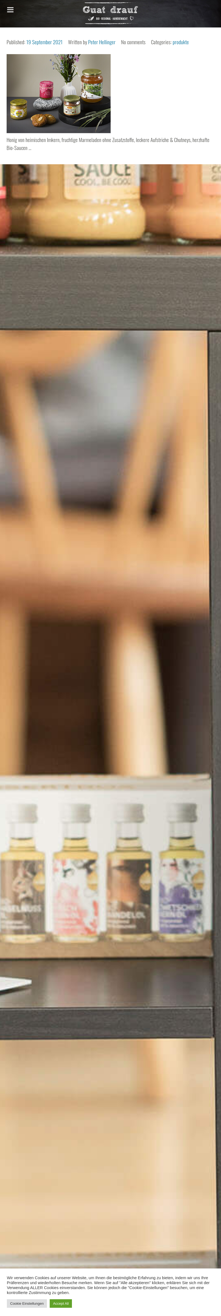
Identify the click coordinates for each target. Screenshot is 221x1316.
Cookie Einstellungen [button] (27, 1303)
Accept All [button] (61, 1303)
